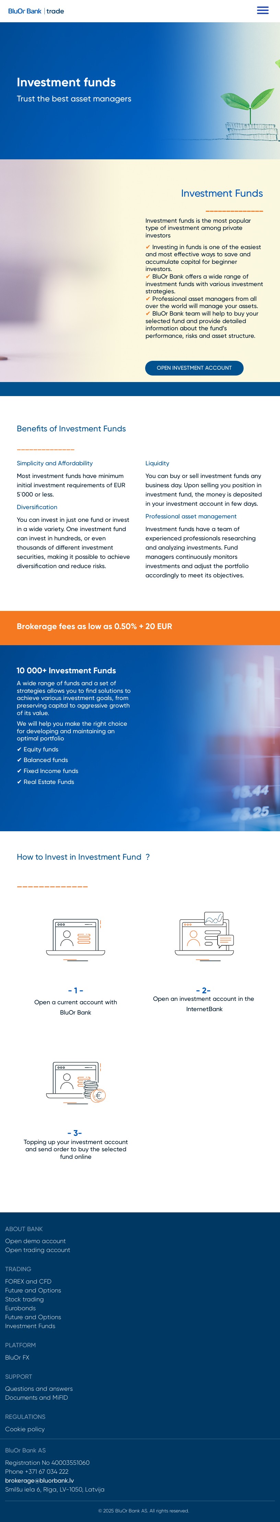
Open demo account (35, 1241)
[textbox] (140, 84)
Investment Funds (30, 1326)
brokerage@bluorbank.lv (39, 1480)
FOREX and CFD (28, 1281)
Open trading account (37, 1250)
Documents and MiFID (36, 1397)
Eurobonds (20, 1308)
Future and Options (33, 1290)
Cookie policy (25, 1429)
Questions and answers (39, 1388)
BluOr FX (17, 1357)
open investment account (194, 368)
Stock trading (24, 1299)
